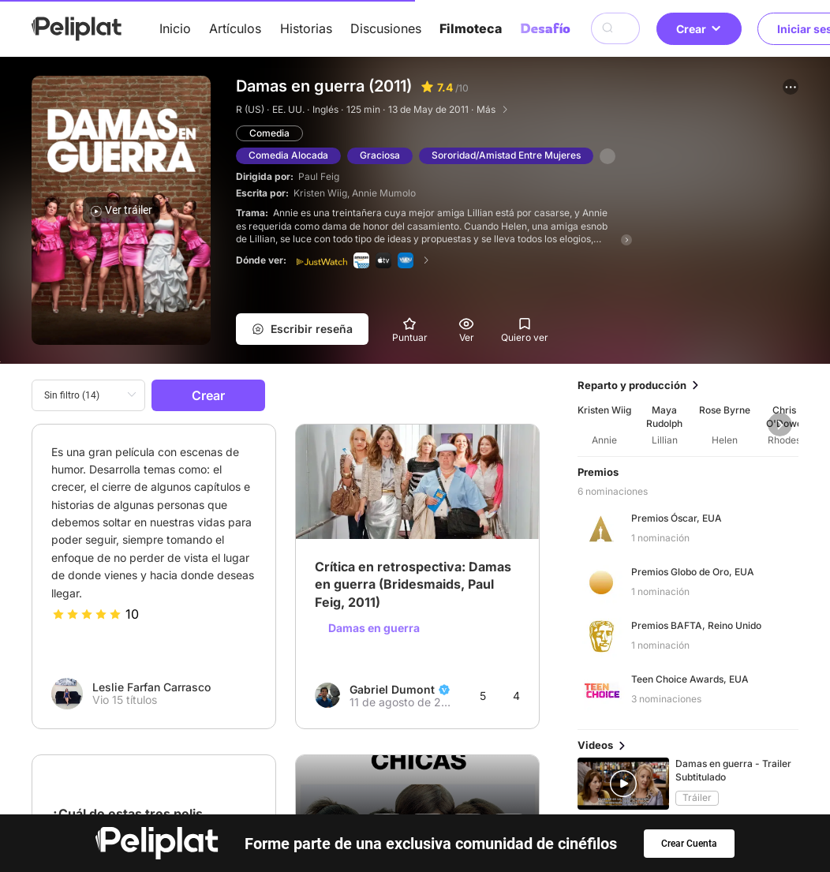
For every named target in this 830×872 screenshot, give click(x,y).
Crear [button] (699, 29)
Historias (306, 28)
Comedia (269, 133)
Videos (459, 793)
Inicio (175, 28)
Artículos (235, 28)
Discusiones (385, 28)
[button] (790, 87)
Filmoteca (470, 28)
